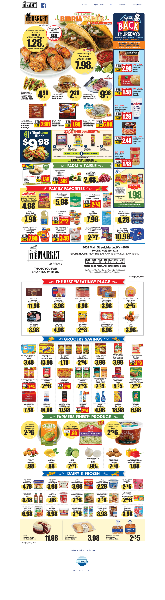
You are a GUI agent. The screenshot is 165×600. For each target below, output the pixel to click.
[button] (122, 4)
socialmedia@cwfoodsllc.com (82, 550)
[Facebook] (43, 5)
